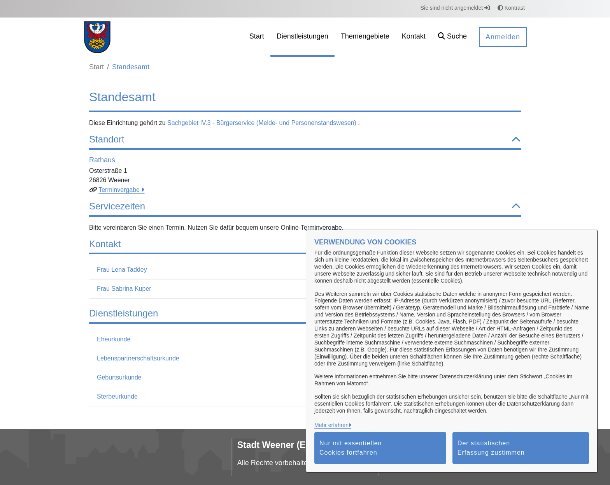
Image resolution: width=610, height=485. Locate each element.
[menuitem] (256, 37)
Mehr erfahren (331, 425)
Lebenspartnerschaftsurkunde (138, 358)
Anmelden (503, 37)
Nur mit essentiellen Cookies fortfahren (350, 448)
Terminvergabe (119, 189)
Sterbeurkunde (117, 396)
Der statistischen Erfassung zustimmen (491, 448)
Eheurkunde (113, 339)
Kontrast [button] (511, 8)
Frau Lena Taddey (122, 269)
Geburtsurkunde (119, 377)
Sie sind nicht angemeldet (455, 8)
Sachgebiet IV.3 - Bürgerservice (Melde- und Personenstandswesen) (262, 122)
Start (96, 67)
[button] (452, 37)
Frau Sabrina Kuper (124, 288)
